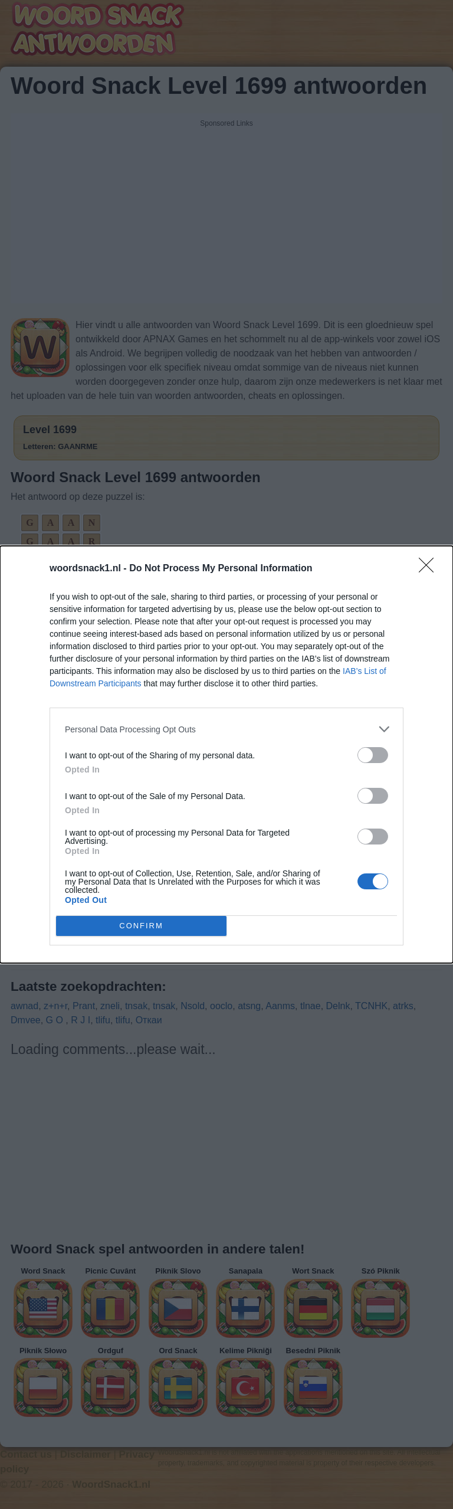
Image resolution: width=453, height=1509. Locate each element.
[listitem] (226, 729)
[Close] (430, 569)
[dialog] (226, 754)
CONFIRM (141, 926)
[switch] (372, 755)
